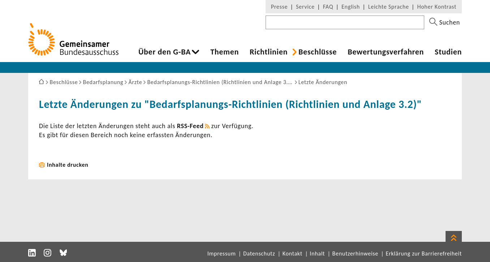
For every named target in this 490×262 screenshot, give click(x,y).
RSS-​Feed (190, 126)
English (350, 6)
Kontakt (292, 253)
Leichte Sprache (388, 6)
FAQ (328, 6)
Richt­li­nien (269, 52)
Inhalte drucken (68, 164)
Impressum (221, 253)
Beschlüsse (317, 52)
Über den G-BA (164, 52)
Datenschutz (259, 253)
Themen (224, 52)
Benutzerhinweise (355, 253)
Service (305, 6)
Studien (448, 52)
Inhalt (317, 253)
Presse (279, 6)
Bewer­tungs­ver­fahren (386, 52)
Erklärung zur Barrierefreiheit (424, 253)
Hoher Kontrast (436, 6)
